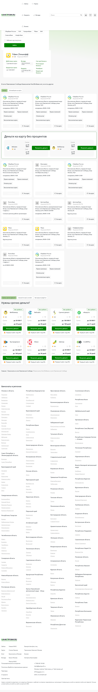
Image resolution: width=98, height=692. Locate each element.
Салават (28, 408)
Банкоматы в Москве (15, 656)
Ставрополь (54, 463)
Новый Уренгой (80, 476)
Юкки (36, 344)
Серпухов (4, 450)
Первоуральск (5, 510)
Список (4, 90)
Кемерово (29, 468)
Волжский (29, 546)
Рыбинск (53, 399)
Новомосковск (55, 440)
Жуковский (4, 433)
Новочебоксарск (56, 483)
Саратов (28, 571)
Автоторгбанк (44, 203)
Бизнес (25, 26)
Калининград (54, 408)
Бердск (3, 581)
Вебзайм (14, 147)
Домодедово (5, 416)
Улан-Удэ (53, 595)
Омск (27, 477)
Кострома (78, 528)
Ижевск (28, 580)
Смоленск (78, 396)
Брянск (53, 604)
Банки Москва (13, 660)
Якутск (77, 434)
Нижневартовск (31, 599)
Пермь (28, 520)
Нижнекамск (5, 530)
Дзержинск (29, 451)
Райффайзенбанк (78, 229)
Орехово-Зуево (6, 436)
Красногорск (5, 442)
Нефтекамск (30, 396)
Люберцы (4, 399)
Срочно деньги (64, 314)
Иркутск (28, 508)
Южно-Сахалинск (80, 545)
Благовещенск (79, 519)
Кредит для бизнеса (39, 72)
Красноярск (29, 419)
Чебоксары (54, 486)
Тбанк (10, 229)
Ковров (53, 555)
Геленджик (4, 487)
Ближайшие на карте (15, 90)
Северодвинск (55, 535)
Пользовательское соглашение (10, 665)
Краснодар (4, 478)
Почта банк (11, 203)
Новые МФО (13, 648)
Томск (52, 503)
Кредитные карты (11, 67)
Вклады (36, 15)
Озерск (3, 550)
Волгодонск (5, 607)
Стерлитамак (30, 405)
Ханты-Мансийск (31, 605)
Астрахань (54, 567)
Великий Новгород (81, 502)
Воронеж (29, 628)
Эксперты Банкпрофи (30, 660)
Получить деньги (41, 148)
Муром (53, 558)
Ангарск (28, 505)
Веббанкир (60, 147)
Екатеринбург (5, 501)
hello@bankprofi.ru (40, 668)
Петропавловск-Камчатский (83, 591)
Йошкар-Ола (79, 554)
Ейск (2, 492)
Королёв (4, 425)
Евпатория (29, 442)
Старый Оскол (55, 523)
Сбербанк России (13, 96)
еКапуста (86, 314)
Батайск (3, 610)
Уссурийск (29, 494)
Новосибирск (5, 584)
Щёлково (4, 439)
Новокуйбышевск (7, 570)
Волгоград (29, 543)
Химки (3, 408)
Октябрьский (30, 402)
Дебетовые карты (11, 61)
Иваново (53, 622)
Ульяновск (54, 420)
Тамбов (77, 511)
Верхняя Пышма (6, 507)
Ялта (27, 437)
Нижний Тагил (5, 504)
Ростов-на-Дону (6, 601)
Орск (27, 619)
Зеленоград (5, 447)
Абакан (77, 571)
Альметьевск (5, 532)
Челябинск (4, 547)
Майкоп (77, 599)
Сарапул (28, 586)
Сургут (28, 597)
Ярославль (54, 396)
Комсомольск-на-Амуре (58, 428)
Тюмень (28, 554)
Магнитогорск (5, 555)
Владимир (54, 552)
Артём (28, 488)
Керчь (28, 431)
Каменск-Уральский (7, 512)
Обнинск (53, 584)
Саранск (77, 537)
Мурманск (78, 462)
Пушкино (4, 396)
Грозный (77, 454)
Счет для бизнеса (41, 61)
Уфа (27, 399)
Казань (3, 521)
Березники (29, 517)
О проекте (4, 677)
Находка (28, 491)
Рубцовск (29, 531)
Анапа (3, 484)
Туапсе (3, 490)
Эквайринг (39, 68)
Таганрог (4, 612)
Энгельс (28, 569)
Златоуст (4, 552)
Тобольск (29, 557)
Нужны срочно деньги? (8, 299)
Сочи (2, 475)
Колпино (4, 461)
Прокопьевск (30, 462)
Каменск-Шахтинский (8, 593)
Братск (28, 503)
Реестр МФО (13, 663)
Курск (52, 575)
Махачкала (54, 630)
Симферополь (30, 434)
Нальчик (77, 582)
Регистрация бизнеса (40, 64)
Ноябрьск (78, 473)
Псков (77, 563)
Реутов (3, 413)
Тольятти (4, 567)
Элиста (77, 617)
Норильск (29, 417)
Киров (52, 474)
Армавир (4, 473)
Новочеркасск (5, 595)
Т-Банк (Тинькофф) (20, 54)
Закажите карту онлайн (25, 299)
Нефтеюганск (30, 602)
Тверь (52, 613)
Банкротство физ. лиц (30, 648)
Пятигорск (54, 466)
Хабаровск (54, 431)
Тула (52, 443)
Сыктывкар (78, 405)
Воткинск (29, 583)
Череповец (54, 454)
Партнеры (4, 673)
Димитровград (55, 417)
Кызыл (77, 608)
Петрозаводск (79, 484)
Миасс (3, 541)
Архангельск (54, 532)
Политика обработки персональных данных (14, 669)
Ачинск (28, 422)
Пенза (52, 512)
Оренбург (29, 614)
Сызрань (4, 572)
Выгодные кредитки (40, 299)
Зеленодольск (5, 527)
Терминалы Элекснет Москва (33, 652)
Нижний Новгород (31, 454)
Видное (3, 445)
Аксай (3, 598)
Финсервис (43, 164)
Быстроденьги (15, 344)
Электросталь (5, 411)
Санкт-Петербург (6, 464)
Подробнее (11, 126)
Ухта (76, 408)
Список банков (13, 652)
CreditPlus (86, 344)
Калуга (53, 587)
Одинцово (4, 405)
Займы (25, 4)
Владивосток (30, 485)
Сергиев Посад (6, 430)
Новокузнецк (30, 465)
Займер (61, 344)
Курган (77, 493)
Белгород (53, 521)
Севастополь (30, 439)
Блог (2, 656)
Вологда (53, 451)
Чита (76, 417)
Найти (15, 45)
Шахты (3, 604)
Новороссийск (5, 481)
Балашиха (4, 402)
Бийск (28, 534)
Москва (3, 428)
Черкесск (78, 628)
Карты (35, 4)
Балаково (29, 566)
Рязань (53, 494)
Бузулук (28, 617)
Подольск (4, 419)
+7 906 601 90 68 (39, 665)
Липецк (53, 544)
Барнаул (28, 528)
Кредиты (26, 15)
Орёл (76, 425)
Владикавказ (79, 445)
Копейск (4, 544)
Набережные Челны (7, 524)
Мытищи (4, 422)
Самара (3, 564)
